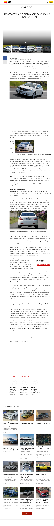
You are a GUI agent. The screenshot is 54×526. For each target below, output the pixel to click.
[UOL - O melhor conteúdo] (7, 2)
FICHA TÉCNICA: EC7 (43, 265)
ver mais (27, 513)
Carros (27, 7)
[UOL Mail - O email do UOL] (45, 2)
